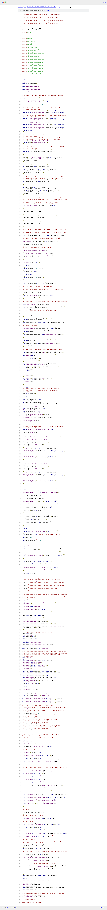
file (48, 10)
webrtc (20, 7)
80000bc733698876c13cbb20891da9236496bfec (41, 7)
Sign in (104, 2)
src (25, 7)
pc (59, 7)
